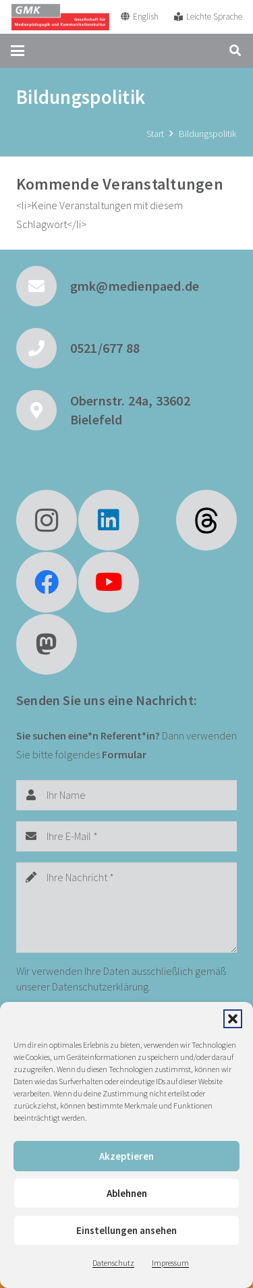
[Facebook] (46, 582)
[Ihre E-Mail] (126, 836)
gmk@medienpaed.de (134, 285)
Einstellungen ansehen (126, 1230)
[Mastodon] (46, 644)
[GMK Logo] (60, 16)
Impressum (170, 1263)
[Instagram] (46, 520)
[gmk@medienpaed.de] (43, 286)
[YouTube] (108, 582)
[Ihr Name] (126, 795)
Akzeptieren (126, 1156)
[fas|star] (206, 520)
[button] (233, 1019)
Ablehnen (127, 1193)
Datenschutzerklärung (100, 986)
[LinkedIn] (108, 520)
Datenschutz (113, 1263)
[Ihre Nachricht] (126, 907)
